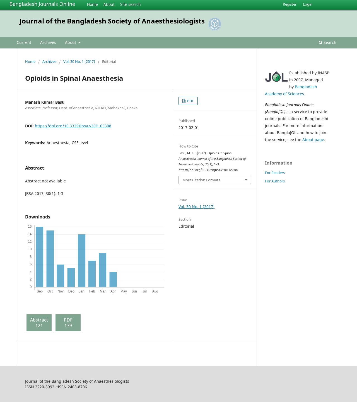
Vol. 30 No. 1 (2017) (79, 61)
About (109, 4)
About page (313, 139)
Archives (48, 42)
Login (307, 4)
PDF (190, 100)
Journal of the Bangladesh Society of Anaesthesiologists (112, 20)
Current (24, 42)
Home (92, 4)
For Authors (275, 181)
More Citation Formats (201, 179)
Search (327, 42)
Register (289, 4)
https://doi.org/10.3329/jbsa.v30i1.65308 (73, 126)
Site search (130, 4)
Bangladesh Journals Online (42, 4)
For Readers (275, 172)
